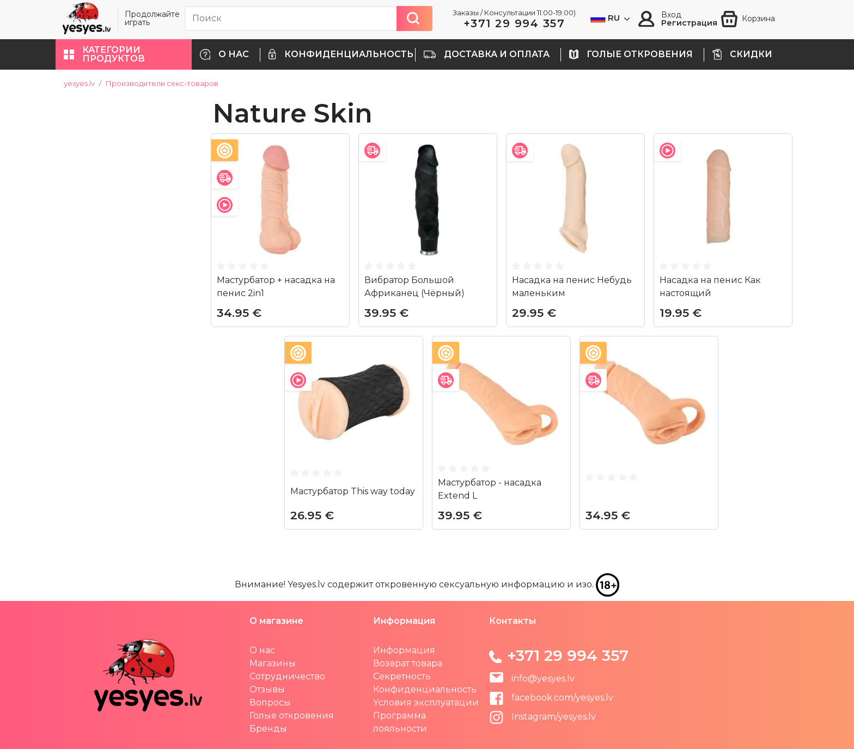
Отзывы (267, 689)
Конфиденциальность (425, 689)
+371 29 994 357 (514, 23)
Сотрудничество (287, 676)
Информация (404, 650)
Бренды (268, 728)
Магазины (272, 663)
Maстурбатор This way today (352, 491)
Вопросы (270, 702)
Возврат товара (407, 663)
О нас (262, 650)
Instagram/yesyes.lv (542, 716)
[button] (124, 54)
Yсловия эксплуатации (426, 702)
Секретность (402, 676)
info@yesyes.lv (543, 678)
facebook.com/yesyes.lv (551, 697)
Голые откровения (291, 715)
